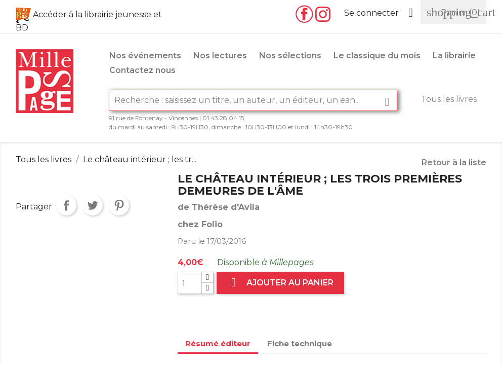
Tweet (92, 205)
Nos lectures (220, 55)
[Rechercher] (253, 100)
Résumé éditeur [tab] (217, 343)
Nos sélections (290, 55)
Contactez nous (142, 70)
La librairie (454, 55)
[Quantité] (190, 283)
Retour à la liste (454, 162)
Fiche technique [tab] (299, 343)
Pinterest (119, 205)
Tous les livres (449, 99)
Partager (66, 205)
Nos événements (145, 55)
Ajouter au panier (280, 282)
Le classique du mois (377, 55)
